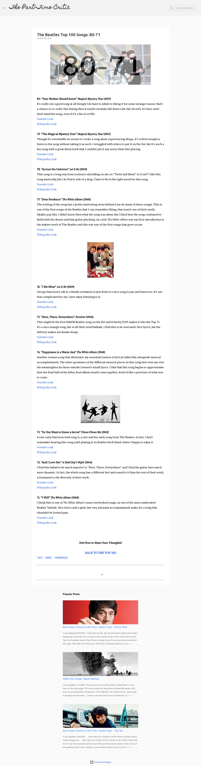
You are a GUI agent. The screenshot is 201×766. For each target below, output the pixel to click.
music (48, 558)
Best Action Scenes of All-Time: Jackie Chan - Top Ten (93, 730)
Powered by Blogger (100, 762)
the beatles (61, 558)
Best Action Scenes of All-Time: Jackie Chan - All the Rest (95, 627)
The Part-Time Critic (39, 8)
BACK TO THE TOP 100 (100, 553)
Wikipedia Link (47, 124)
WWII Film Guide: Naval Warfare (81, 679)
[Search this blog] (182, 8)
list (40, 558)
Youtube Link (45, 119)
